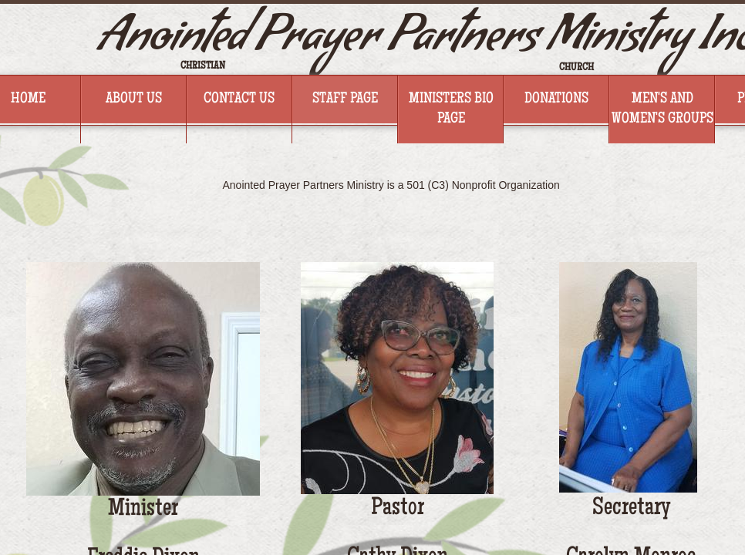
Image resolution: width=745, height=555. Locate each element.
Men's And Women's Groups (662, 109)
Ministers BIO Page (451, 109)
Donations (556, 99)
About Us (134, 99)
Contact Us (239, 99)
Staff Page (345, 99)
